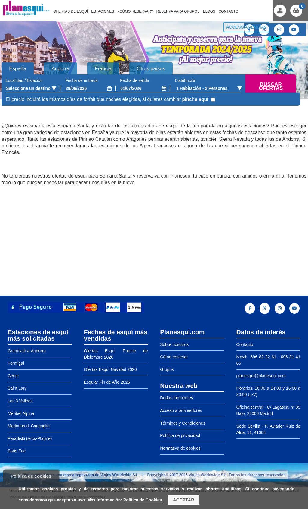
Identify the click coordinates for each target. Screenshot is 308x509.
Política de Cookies (142, 500)
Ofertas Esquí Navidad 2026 (110, 369)
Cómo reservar (174, 356)
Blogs (209, 11)
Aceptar (183, 499)
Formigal (16, 363)
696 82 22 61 (262, 356)
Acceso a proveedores (181, 410)
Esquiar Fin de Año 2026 (107, 382)
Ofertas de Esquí (70, 11)
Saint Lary (17, 388)
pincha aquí (195, 99)
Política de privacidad (180, 435)
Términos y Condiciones (182, 423)
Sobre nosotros (174, 344)
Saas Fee (17, 450)
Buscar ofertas (271, 86)
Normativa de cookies (180, 448)
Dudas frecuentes (176, 397)
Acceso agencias (246, 27)
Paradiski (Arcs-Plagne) (30, 438)
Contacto (229, 11)
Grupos (167, 369)
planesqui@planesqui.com (261, 375)
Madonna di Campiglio (28, 425)
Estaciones (102, 11)
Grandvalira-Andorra (27, 350)
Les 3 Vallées (20, 400)
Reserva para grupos (178, 11)
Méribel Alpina (21, 413)
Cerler (13, 375)
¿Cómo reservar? (135, 11)
